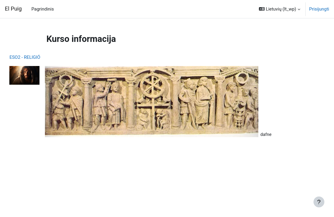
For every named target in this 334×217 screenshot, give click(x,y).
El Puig (13, 8)
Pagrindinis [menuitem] (42, 9)
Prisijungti (319, 9)
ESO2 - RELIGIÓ (38, 57)
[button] (279, 9)
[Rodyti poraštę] (319, 202)
